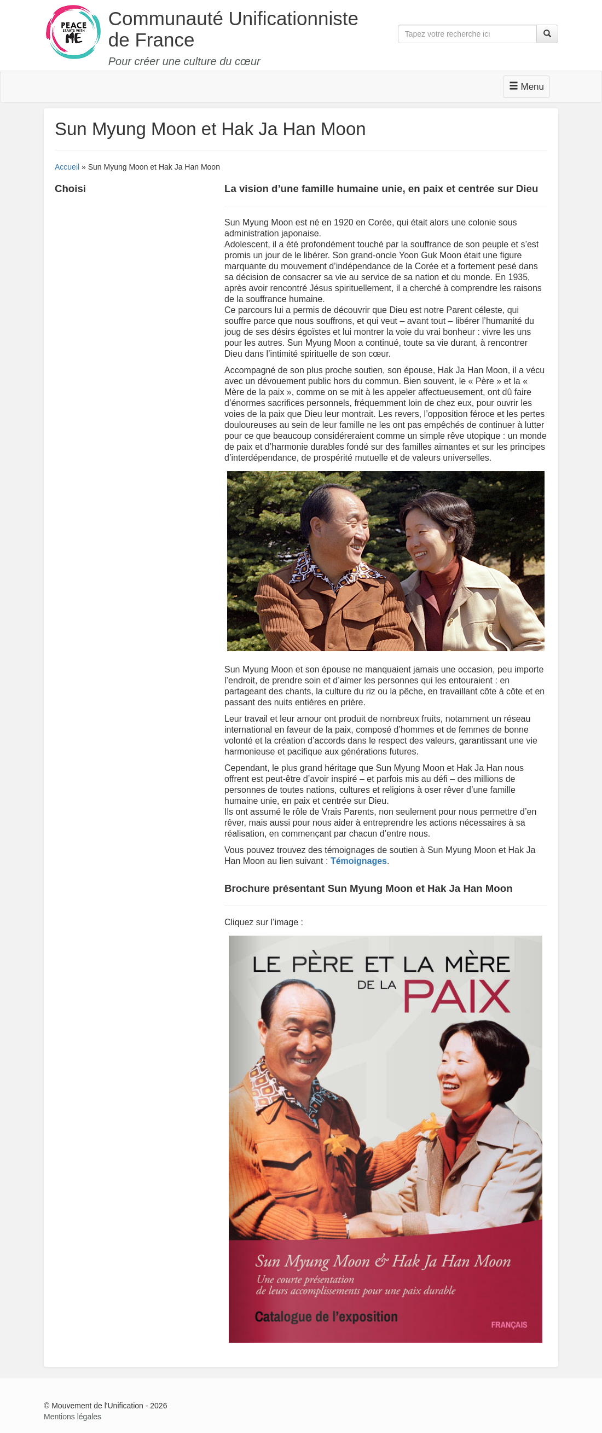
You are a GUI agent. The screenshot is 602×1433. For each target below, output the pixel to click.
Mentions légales (72, 1416)
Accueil (67, 167)
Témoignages (359, 861)
